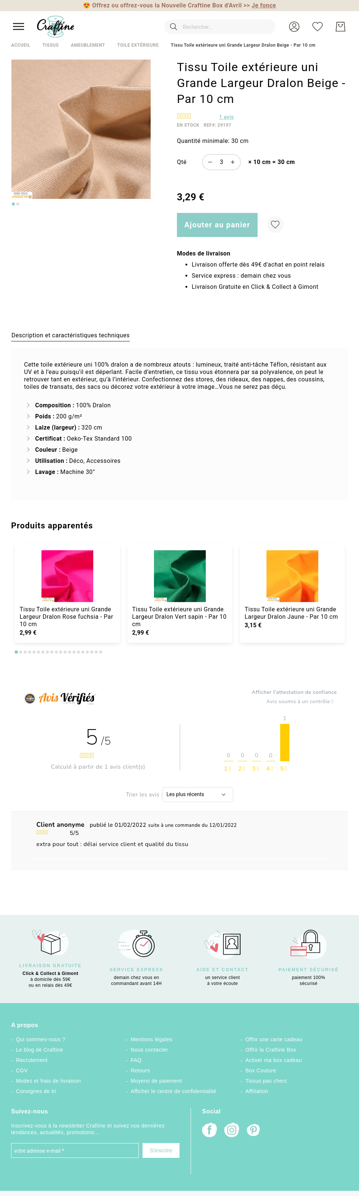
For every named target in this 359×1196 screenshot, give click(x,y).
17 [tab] (87, 652)
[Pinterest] (253, 1130)
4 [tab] (29, 652)
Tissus (51, 45)
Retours (140, 1070)
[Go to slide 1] (13, 204)
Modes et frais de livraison (48, 1081)
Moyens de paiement (156, 1081)
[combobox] (219, 26)
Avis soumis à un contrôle (301, 701)
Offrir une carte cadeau (273, 1039)
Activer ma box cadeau (273, 1060)
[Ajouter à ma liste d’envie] (275, 224)
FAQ (136, 1060)
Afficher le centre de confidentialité (174, 1091)
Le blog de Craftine (39, 1050)
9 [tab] (51, 652)
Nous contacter (149, 1050)
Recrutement (31, 1060)
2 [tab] (20, 652)
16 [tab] (82, 652)
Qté (182, 162)
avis (226, 117)
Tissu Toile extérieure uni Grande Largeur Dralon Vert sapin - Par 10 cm (179, 617)
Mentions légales (151, 1039)
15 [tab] (78, 652)
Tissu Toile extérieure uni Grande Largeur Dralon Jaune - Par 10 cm (291, 613)
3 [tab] (25, 652)
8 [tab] (47, 652)
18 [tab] (91, 652)
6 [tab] (38, 652)
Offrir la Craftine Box (270, 1050)
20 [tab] (100, 652)
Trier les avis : (144, 794)
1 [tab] (16, 652)
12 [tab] (65, 652)
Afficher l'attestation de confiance (294, 692)
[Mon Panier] (340, 26)
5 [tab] (34, 652)
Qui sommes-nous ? (40, 1039)
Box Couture (260, 1070)
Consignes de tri (36, 1091)
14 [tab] (74, 652)
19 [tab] (96, 652)
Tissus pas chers (266, 1081)
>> (260, 5)
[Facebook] (209, 1131)
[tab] (70, 335)
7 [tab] (42, 652)
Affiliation (256, 1091)
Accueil (20, 45)
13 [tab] (69, 652)
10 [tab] (56, 652)
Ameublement (88, 45)
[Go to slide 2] (17, 204)
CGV (22, 1070)
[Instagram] (231, 1131)
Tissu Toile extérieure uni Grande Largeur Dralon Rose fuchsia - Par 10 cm (66, 617)
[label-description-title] (70, 335)
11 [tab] (60, 652)
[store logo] (55, 26)
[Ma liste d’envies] (317, 26)
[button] (294, 26)
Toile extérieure (138, 45)
